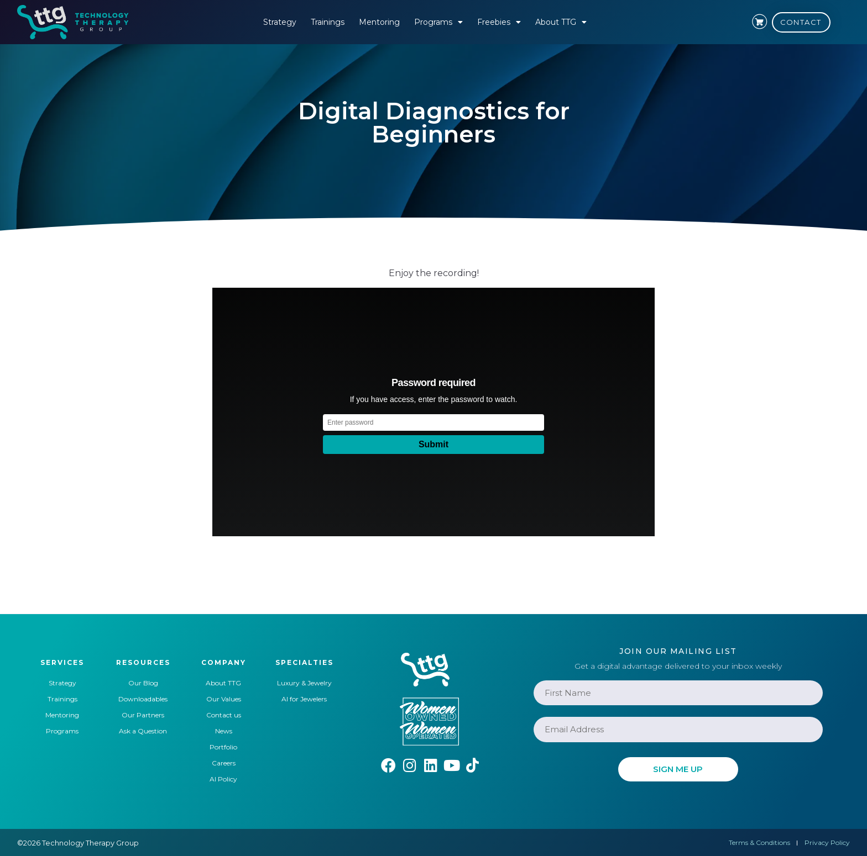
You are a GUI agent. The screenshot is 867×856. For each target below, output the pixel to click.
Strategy (279, 22)
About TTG (561, 22)
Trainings (327, 22)
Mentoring (379, 22)
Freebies (499, 22)
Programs (438, 22)
